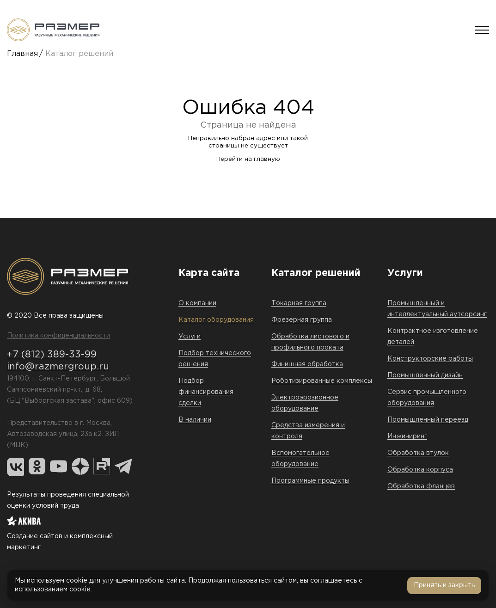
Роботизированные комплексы (321, 381)
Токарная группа (298, 303)
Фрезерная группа (301, 320)
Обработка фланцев (421, 486)
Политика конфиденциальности (58, 335)
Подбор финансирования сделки (205, 392)
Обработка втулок (418, 453)
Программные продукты (310, 481)
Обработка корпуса (420, 470)
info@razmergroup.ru (58, 366)
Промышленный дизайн (425, 375)
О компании (197, 303)
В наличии (194, 420)
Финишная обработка (307, 364)
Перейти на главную (248, 159)
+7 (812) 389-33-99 (52, 354)
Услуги (189, 336)
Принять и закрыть (444, 585)
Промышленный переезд (427, 420)
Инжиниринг (407, 436)
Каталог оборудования (216, 320)
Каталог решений (79, 53)
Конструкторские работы (430, 359)
